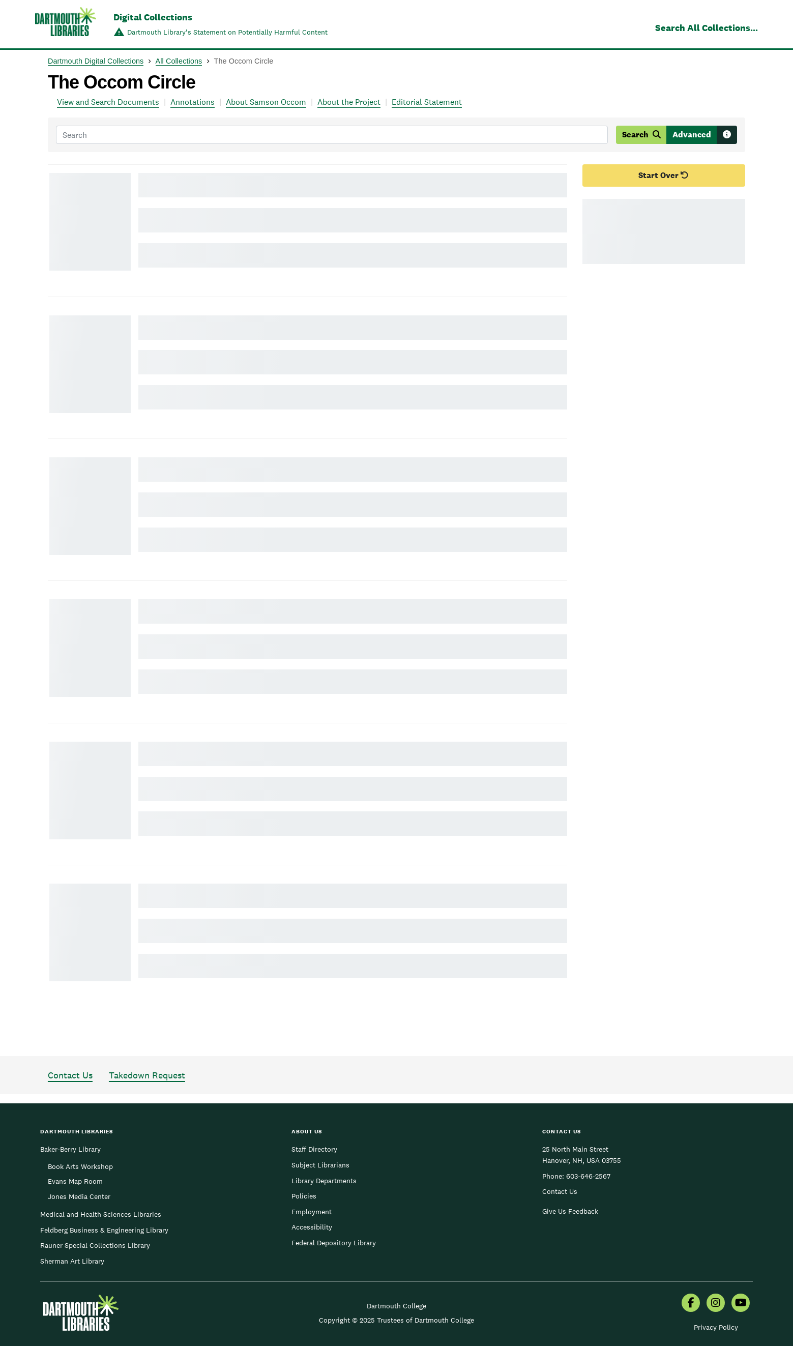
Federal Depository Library (333, 1242)
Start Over (663, 175)
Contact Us (70, 1075)
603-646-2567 (588, 1176)
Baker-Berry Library (70, 1149)
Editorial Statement (427, 102)
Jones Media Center (79, 1196)
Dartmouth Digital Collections (95, 61)
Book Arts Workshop (80, 1166)
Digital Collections (152, 17)
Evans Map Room (75, 1181)
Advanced (691, 134)
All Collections (179, 61)
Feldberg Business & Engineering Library (104, 1230)
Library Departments (324, 1180)
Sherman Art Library (72, 1261)
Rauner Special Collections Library (95, 1245)
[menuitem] (691, 1304)
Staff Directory (314, 1149)
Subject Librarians (320, 1164)
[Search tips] (727, 135)
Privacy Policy (716, 1327)
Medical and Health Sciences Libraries (100, 1214)
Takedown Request (147, 1075)
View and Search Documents (108, 102)
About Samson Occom (266, 102)
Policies (303, 1196)
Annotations (192, 102)
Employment (311, 1211)
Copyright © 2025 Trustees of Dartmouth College (396, 1320)
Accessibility (311, 1227)
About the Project (348, 102)
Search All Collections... (706, 28)
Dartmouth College (396, 1305)
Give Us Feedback (570, 1211)
